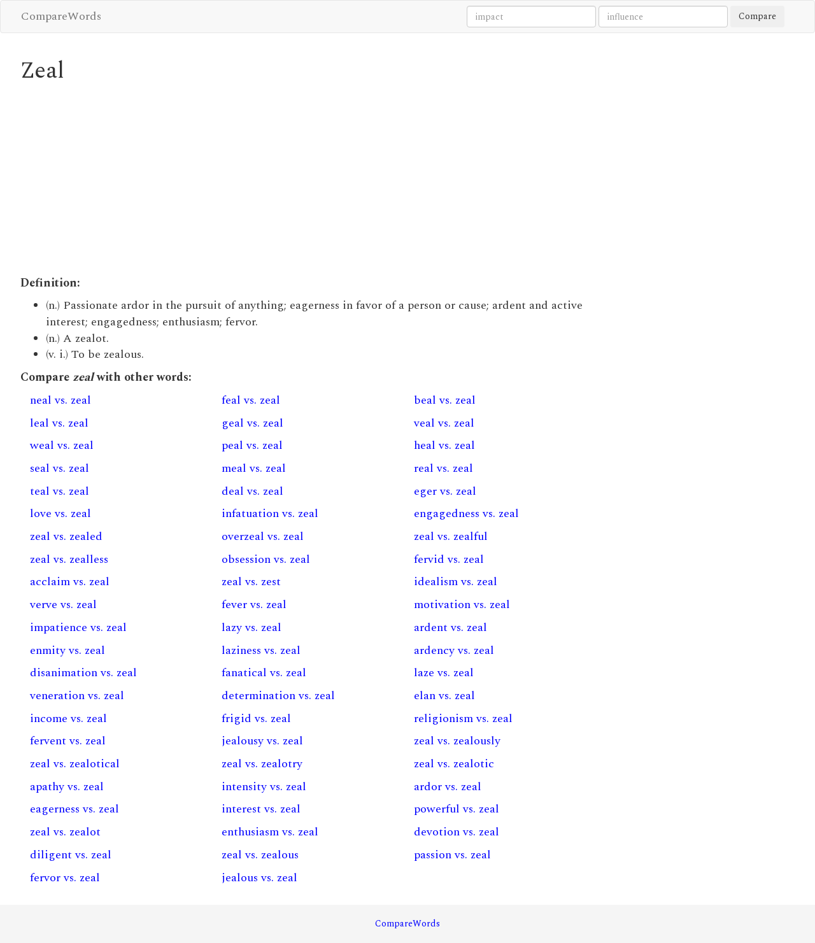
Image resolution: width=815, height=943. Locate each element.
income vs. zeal (68, 718)
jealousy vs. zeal (262, 740)
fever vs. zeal (254, 604)
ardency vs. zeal (454, 650)
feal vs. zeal (251, 400)
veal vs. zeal (444, 423)
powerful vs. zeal (456, 809)
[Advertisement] (308, 179)
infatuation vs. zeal (270, 513)
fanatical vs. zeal (264, 672)
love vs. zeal (60, 513)
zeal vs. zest (251, 581)
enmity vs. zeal (67, 650)
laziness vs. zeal (261, 650)
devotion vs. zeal (456, 831)
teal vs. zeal (59, 491)
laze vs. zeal (444, 672)
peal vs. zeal (252, 445)
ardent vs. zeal (450, 627)
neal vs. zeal (60, 400)
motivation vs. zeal (462, 604)
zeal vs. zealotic (454, 763)
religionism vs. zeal (463, 718)
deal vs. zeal (252, 491)
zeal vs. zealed (66, 536)
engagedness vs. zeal (466, 513)
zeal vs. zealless (69, 559)
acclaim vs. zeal (70, 581)
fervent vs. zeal (68, 740)
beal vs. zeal (445, 400)
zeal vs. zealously (457, 740)
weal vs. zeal (62, 445)
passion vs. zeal (452, 854)
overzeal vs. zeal (263, 536)
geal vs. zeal (252, 423)
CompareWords (61, 16)
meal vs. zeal (254, 468)
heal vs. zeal (444, 445)
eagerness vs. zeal (74, 809)
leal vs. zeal (59, 423)
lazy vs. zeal (251, 627)
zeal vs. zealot (65, 831)
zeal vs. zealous (260, 854)
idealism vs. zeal (455, 581)
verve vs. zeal (63, 604)
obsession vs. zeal (266, 559)
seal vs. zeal (59, 468)
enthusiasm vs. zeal (270, 831)
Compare (757, 16)
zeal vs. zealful (451, 536)
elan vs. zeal (444, 695)
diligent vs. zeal (70, 854)
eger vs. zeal (445, 491)
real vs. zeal (443, 468)
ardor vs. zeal (447, 786)
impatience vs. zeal (78, 627)
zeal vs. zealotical (75, 763)
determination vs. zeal (278, 695)
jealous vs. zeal (259, 877)
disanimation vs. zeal (83, 672)
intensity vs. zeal (264, 786)
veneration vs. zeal (77, 695)
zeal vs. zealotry (262, 763)
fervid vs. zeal (449, 559)
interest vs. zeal (261, 809)
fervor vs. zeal (65, 877)
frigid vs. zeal (256, 718)
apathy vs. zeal (67, 786)
